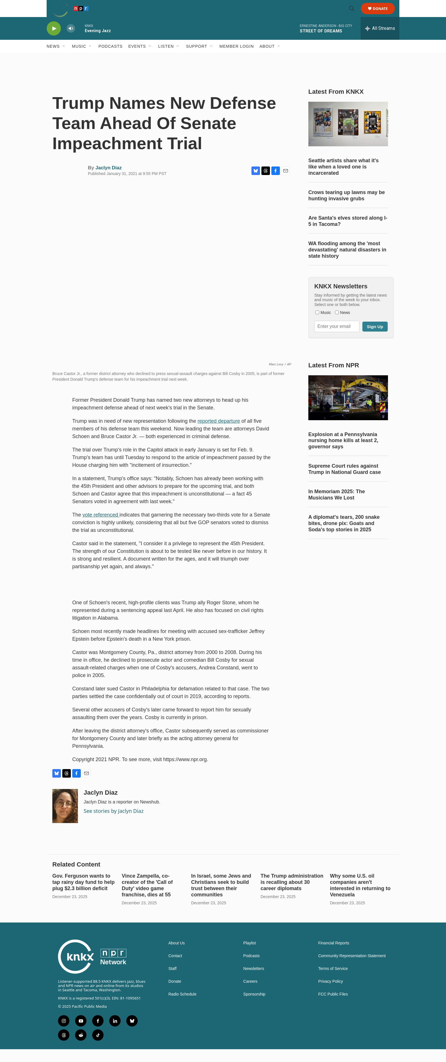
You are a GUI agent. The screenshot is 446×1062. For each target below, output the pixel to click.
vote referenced (100, 527)
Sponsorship (254, 1007)
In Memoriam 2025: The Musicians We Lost (336, 507)
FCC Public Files (333, 1007)
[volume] (71, 41)
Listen (166, 59)
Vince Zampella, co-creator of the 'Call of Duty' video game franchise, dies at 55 (147, 898)
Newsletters (253, 981)
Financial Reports (333, 956)
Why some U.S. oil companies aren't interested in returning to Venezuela (360, 898)
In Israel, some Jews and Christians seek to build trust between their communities (221, 898)
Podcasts (110, 59)
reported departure (219, 434)
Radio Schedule (182, 1007)
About (267, 59)
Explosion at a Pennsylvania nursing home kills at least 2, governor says (343, 453)
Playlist (249, 956)
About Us (176, 956)
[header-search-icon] (354, 15)
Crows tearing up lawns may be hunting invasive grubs (346, 208)
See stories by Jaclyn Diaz (114, 823)
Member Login (237, 59)
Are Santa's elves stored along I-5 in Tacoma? (347, 234)
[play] (53, 41)
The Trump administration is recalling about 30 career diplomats (292, 895)
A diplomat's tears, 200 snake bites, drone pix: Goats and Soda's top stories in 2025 (344, 536)
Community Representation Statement (352, 969)
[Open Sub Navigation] (64, 59)
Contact (175, 969)
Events (137, 59)
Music (79, 59)
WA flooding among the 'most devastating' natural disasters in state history (347, 262)
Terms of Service (333, 981)
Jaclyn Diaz (108, 180)
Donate (383, 15)
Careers (250, 994)
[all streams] (380, 41)
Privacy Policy (330, 994)
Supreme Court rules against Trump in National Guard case (344, 482)
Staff (172, 981)
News (53, 59)
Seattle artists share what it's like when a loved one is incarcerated (343, 179)
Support (196, 59)
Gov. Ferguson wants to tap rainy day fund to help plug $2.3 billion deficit (83, 895)
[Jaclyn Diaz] (65, 819)
